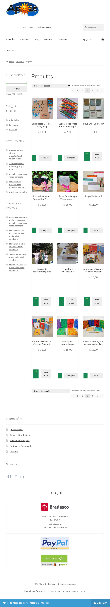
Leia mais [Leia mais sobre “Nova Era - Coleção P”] (97, 156)
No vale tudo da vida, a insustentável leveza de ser (16, 154)
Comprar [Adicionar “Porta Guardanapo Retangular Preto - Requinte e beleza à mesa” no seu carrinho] (45, 230)
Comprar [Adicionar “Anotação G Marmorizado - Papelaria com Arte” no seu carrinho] (71, 375)
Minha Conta (28, 27)
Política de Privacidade (21, 446)
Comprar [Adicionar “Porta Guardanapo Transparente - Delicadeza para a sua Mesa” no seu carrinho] (71, 230)
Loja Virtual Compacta (35, 591)
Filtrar (16, 88)
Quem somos (16, 429)
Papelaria (49, 39)
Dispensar (102, 602)
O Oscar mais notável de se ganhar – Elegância (17, 184)
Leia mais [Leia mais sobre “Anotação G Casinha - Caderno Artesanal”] (97, 301)
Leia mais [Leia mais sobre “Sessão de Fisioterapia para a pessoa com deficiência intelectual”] (46, 301)
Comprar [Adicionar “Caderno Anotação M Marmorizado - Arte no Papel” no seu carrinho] (96, 375)
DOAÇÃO (10, 39)
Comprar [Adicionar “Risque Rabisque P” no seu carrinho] (96, 230)
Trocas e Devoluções (20, 435)
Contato (10, 50)
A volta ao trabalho (18, 192)
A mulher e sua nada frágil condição (18, 175)
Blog (37, 39)
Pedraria (63, 39)
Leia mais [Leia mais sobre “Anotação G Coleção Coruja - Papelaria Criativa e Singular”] (46, 374)
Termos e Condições (20, 440)
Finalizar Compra (44, 27)
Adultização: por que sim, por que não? (16, 166)
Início (11, 61)
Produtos (20, 61)
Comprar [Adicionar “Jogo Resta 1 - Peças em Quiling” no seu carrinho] (45, 157)
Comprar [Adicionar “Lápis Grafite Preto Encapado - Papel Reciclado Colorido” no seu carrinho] (71, 157)
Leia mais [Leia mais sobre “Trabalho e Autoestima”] (71, 301)
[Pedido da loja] (51, 86)
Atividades (24, 39)
